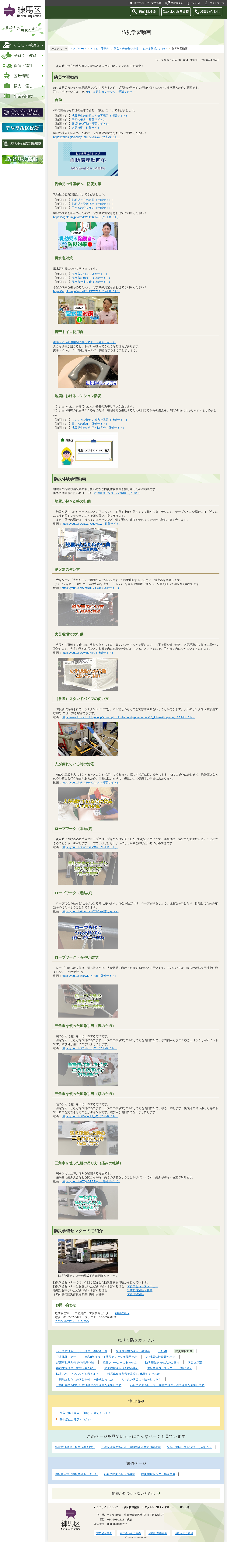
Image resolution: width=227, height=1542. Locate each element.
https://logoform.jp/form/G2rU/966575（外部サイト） (86, 217)
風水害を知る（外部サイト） (90, 273)
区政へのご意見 (184, 1533)
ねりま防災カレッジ (155, 48)
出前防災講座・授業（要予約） (75, 1447)
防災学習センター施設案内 (158, 1474)
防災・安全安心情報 (126, 48)
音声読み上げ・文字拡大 (147, 3)
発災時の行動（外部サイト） (90, 123)
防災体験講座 (135, 1294)
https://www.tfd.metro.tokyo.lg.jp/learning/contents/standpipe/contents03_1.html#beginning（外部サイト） (128, 717)
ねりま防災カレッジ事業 (119, 1474)
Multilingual (177, 3)
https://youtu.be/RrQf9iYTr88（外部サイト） (90, 975)
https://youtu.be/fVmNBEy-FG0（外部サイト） (91, 587)
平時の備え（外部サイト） (89, 119)
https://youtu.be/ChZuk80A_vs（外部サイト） (91, 782)
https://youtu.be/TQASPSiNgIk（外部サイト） (91, 1181)
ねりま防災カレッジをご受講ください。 (112, 91)
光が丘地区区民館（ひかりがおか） (189, 1447)
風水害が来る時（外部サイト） (92, 281)
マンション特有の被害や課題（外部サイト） (100, 419)
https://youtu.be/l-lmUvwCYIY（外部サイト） (90, 911)
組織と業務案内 (157, 1533)
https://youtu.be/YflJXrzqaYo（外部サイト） (89, 1048)
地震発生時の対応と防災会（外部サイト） (99, 427)
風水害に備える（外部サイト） (92, 277)
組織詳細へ (122, 1313)
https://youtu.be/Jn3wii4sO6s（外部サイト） (90, 847)
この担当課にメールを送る (72, 1321)
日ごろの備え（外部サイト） (90, 423)
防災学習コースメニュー (142, 1286)
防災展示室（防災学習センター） (76, 1474)
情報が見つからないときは (133, 1493)
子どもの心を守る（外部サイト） (93, 207)
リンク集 (185, 1507)
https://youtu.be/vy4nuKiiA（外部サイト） (88, 652)
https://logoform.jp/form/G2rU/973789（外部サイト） (86, 291)
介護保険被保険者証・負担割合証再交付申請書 (131, 1447)
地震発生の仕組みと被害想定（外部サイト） (100, 115)
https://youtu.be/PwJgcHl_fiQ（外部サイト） (90, 1116)
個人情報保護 (131, 1507)
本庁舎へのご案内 (130, 1533)
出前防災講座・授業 (139, 1290)
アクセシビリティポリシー (159, 1507)
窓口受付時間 (104, 1533)
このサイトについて (107, 1507)
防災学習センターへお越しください (116, 493)
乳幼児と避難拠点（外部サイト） (93, 203)
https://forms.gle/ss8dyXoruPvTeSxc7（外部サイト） (86, 136)
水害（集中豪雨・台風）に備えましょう (85, 1412)
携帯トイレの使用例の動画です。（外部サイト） (84, 342)
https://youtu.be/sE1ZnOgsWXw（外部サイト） (92, 523)
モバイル (196, 3)
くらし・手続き (100, 48)
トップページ (78, 48)
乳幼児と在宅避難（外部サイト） (93, 199)
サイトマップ (217, 3)
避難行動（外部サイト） (87, 127)
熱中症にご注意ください (75, 1419)
